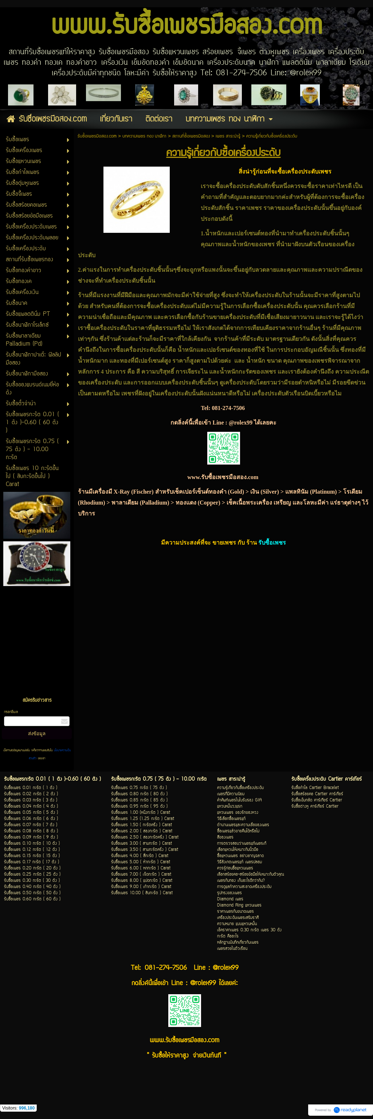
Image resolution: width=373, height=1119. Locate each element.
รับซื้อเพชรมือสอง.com (97, 136)
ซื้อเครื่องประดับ (273, 306)
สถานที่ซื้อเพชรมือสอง (191, 136)
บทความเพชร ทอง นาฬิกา (144, 136)
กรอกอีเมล (11, 712)
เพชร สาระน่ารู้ (228, 136)
